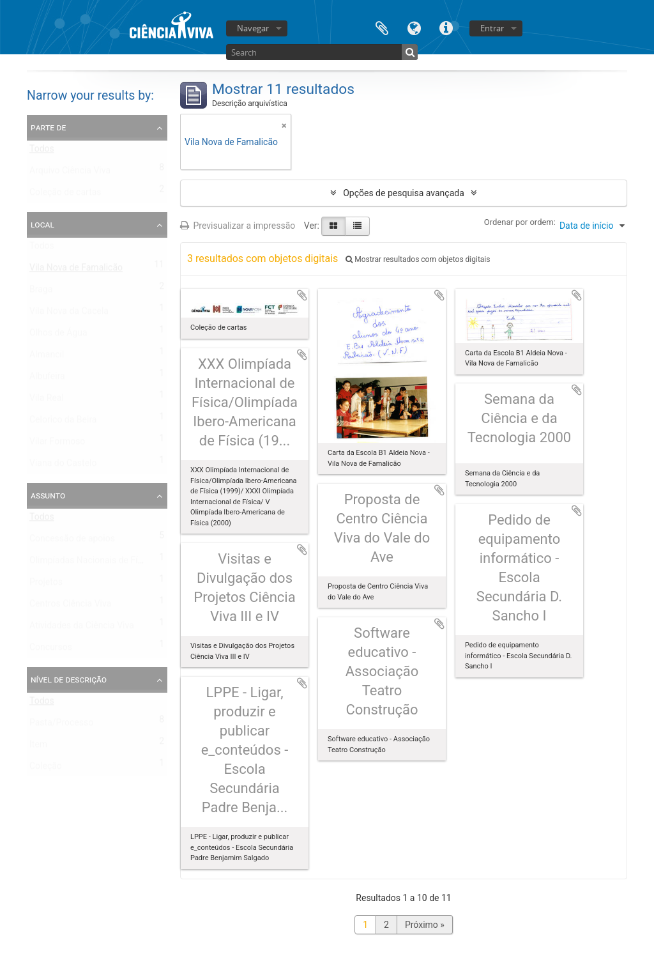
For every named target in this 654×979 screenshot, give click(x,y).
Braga (40, 292)
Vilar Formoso (57, 444)
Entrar (492, 28)
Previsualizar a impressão (237, 225)
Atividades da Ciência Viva (81, 628)
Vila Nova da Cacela (69, 314)
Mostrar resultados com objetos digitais (418, 259)
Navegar (253, 28)
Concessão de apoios (72, 541)
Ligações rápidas (446, 27)
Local (42, 224)
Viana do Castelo (62, 466)
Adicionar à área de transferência (302, 295)
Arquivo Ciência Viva (69, 173)
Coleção (45, 769)
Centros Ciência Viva (70, 606)
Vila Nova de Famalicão (76, 270)
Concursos (50, 650)
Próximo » (425, 925)
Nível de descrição (69, 679)
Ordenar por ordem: (520, 222)
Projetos (46, 585)
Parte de (48, 127)
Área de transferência (382, 27)
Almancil (46, 357)
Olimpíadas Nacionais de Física (91, 563)
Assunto (48, 495)
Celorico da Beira (62, 422)
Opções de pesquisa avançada (403, 193)
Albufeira (47, 379)
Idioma (414, 27)
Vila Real (46, 401)
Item (38, 747)
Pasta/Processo (61, 725)
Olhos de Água (58, 335)
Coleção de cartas (65, 195)
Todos (41, 151)
